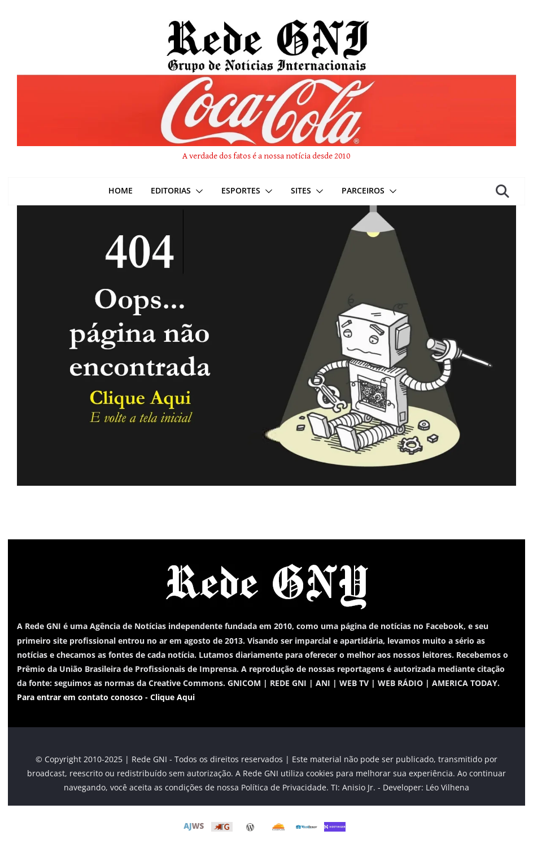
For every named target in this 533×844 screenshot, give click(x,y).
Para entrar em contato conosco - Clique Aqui (106, 697)
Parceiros (363, 190)
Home (120, 190)
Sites (301, 190)
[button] (197, 191)
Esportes (240, 190)
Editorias (171, 190)
